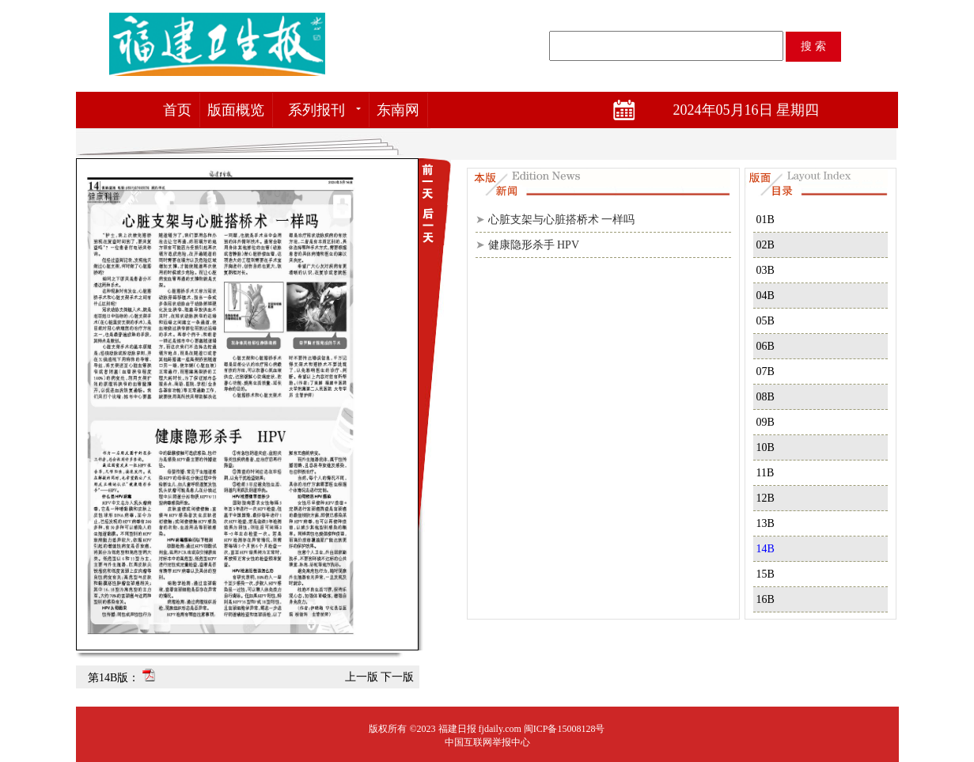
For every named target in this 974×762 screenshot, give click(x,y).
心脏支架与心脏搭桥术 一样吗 (561, 220)
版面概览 (235, 110)
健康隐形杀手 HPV (534, 245)
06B (765, 346)
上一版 (361, 677)
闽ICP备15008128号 (564, 728)
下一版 (397, 677)
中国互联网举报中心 (487, 742)
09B (765, 422)
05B (765, 321)
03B (765, 270)
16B (765, 599)
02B (765, 245)
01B (765, 220)
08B (765, 397)
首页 (177, 110)
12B (765, 498)
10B (765, 447)
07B (765, 371)
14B (765, 549)
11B (765, 473)
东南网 (398, 110)
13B (765, 523)
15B (765, 574)
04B (765, 295)
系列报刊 (316, 110)
